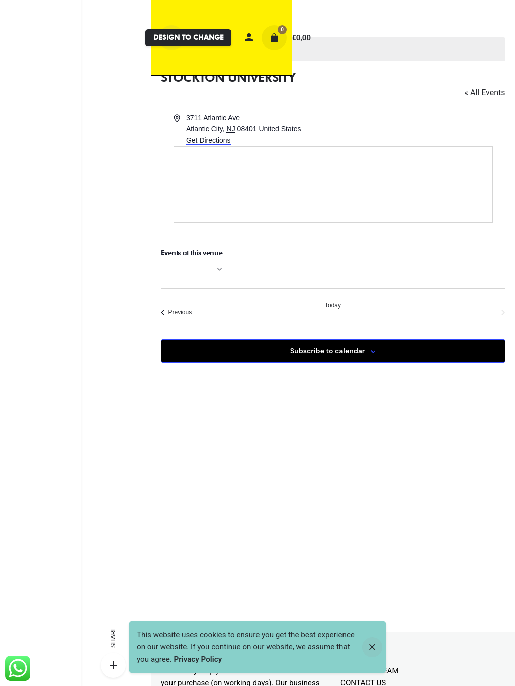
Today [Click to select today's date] (333, 305)
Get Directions (208, 140)
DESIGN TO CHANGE (188, 37)
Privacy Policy (198, 659)
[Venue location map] (333, 184)
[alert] (333, 49)
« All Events (484, 92)
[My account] (249, 37)
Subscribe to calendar (327, 350)
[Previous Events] (176, 312)
